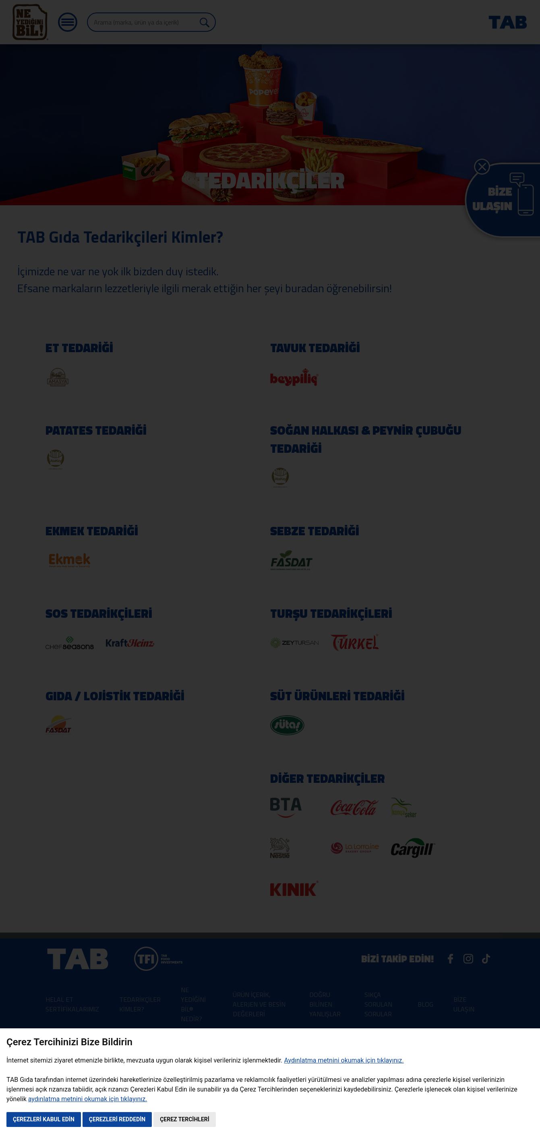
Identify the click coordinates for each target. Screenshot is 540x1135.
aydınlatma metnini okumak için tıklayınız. (87, 1099)
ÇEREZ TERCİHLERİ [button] (184, 1119)
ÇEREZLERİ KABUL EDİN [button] (43, 1119)
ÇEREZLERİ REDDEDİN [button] (117, 1119)
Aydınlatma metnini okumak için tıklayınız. (343, 1060)
